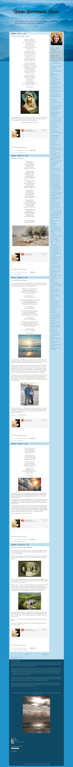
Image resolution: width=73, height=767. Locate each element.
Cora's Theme (53, 124)
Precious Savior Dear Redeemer (56, 285)
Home (26, 654)
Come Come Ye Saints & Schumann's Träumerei (55, 108)
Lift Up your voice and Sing (56, 229)
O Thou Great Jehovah (22, 650)
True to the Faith (54, 331)
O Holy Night (53, 255)
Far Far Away (53, 142)
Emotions (52, 141)
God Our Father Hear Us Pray (56, 161)
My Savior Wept (54, 244)
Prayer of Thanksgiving (55, 283)
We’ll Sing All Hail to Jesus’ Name (56, 339)
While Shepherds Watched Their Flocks (55, 348)
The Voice (52, 320)
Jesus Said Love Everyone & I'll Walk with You (56, 215)
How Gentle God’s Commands (56, 182)
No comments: (25, 150)
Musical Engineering (54, 239)
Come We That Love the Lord (19, 541)
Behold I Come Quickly (55, 94)
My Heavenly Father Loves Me (56, 242)
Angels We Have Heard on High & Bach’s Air (55, 83)
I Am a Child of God (54, 184)
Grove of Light (53, 164)
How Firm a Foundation (55, 180)
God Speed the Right (54, 162)
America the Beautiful (55, 79)
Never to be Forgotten (55, 247)
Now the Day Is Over (55, 251)
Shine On (52, 297)
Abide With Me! (54, 69)
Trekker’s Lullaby (54, 329)
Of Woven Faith (54, 263)
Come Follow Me (54, 110)
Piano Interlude (53, 274)
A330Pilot (40, 764)
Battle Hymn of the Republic (56, 87)
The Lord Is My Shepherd (55, 315)
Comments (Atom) (19, 657)
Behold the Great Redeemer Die (56, 96)
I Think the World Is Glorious (56, 192)
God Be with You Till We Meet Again (55, 158)
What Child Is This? (54, 341)
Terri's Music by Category (55, 52)
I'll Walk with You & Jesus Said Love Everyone (56, 198)
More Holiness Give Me (55, 237)
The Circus (52, 308)
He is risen (52, 173)
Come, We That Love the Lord (26, 529)
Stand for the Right (54, 303)
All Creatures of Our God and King (56, 72)
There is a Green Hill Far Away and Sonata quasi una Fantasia (56, 327)
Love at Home (53, 234)
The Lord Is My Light (55, 314)
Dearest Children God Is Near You (56, 133)
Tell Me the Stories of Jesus (56, 306)
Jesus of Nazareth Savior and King (56, 208)
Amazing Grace (53, 77)
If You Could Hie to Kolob (55, 202)
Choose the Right (54, 101)
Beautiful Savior (54, 89)
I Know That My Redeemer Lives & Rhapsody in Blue (56, 186)
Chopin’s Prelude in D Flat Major (55, 103)
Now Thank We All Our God (56, 249)
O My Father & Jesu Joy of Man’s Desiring (56, 259)
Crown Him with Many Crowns (20, 36)
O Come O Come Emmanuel (56, 253)
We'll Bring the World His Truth (55, 336)
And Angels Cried (54, 80)
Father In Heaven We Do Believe (55, 145)
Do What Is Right (54, 137)
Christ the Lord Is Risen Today (56, 105)
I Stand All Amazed (54, 190)
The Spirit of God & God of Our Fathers (56, 318)
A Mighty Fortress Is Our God (56, 59)
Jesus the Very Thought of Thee (55, 218)
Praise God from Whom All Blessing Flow (56, 276)
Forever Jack (53, 151)
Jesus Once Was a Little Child (56, 212)
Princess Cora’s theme (54, 289)
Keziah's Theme (53, 225)
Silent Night (53, 299)
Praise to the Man (54, 281)
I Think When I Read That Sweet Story (56, 195)
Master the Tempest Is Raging (56, 235)
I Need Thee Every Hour (55, 189)
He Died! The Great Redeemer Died (56, 171)
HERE (14, 147)
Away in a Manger (54, 85)
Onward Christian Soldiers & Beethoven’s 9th (56, 271)
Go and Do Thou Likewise (55, 156)
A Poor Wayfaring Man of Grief (55, 64)
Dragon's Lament (54, 139)
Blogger (48, 764)
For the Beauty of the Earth (56, 147)
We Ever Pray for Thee (55, 333)
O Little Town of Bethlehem (56, 257)
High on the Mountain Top (55, 178)
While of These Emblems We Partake (56, 345)
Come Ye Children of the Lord (56, 120)
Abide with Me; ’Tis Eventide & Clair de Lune (56, 67)
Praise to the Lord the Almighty (55, 279)
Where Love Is (53, 343)
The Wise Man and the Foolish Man (55, 323)
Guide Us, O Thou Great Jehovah (21, 547)
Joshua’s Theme (53, 223)
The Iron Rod (53, 312)
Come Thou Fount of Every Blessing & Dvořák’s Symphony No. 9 (55, 114)
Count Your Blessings (54, 125)
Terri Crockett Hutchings (15, 139)
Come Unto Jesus (54, 116)
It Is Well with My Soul (19, 280)
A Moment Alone (54, 61)
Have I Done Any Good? (55, 168)
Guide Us (16, 650)
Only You (52, 269)
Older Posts (45, 654)
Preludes (52, 287)
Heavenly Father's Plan (55, 176)
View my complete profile (19, 741)
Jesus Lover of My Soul (55, 206)
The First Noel (53, 310)
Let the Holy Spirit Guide (55, 227)
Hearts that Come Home (55, 175)
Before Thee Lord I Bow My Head (56, 92)
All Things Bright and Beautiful (55, 75)
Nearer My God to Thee (55, 246)
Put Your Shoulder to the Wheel (55, 291)
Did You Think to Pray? (55, 135)
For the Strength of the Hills (56, 149)
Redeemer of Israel (17, 158)
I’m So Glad (53, 200)
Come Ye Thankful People (55, 122)
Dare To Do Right (54, 130)
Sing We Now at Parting (55, 301)
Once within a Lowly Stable (56, 267)
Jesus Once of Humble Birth (56, 210)
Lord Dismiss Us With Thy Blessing (56, 231)
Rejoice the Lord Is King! (55, 295)
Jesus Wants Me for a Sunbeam (55, 221)
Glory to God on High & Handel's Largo (55, 154)
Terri (16, 739)
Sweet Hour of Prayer (55, 304)
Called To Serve (53, 99)
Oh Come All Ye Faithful (55, 265)
